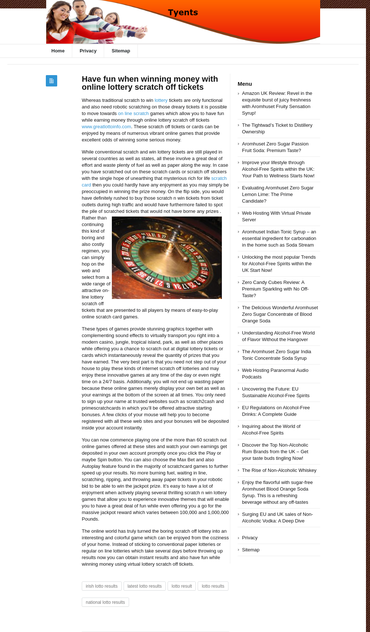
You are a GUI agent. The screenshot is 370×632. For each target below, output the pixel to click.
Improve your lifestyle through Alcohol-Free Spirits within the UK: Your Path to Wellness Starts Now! (278, 169)
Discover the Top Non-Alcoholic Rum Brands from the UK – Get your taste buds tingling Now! (275, 451)
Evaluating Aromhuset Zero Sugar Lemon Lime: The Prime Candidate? (278, 194)
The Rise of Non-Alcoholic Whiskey (279, 470)
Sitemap (120, 50)
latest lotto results (145, 586)
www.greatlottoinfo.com (106, 126)
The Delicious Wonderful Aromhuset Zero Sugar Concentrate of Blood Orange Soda (280, 314)
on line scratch (133, 113)
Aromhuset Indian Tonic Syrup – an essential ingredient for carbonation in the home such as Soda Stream (279, 238)
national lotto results (105, 602)
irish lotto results (102, 586)
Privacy (88, 50)
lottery (161, 100)
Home (58, 50)
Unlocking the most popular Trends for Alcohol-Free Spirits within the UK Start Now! (279, 263)
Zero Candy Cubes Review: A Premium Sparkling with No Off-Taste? (275, 289)
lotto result (182, 586)
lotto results (213, 586)
